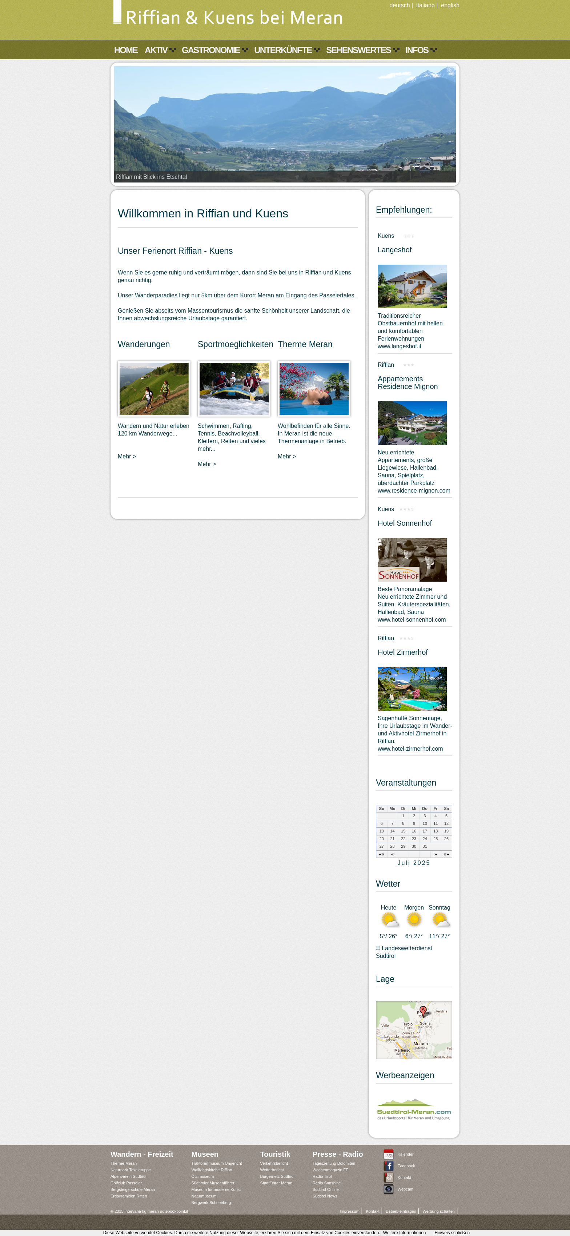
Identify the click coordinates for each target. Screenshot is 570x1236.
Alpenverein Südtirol (128, 1176)
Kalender (406, 1154)
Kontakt (404, 1177)
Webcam (405, 1189)
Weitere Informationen (404, 1232)
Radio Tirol (322, 1176)
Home (125, 50)
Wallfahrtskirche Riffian (212, 1170)
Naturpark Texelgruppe (131, 1170)
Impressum (349, 1211)
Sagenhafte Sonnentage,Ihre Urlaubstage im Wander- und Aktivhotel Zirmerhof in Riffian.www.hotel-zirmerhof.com (415, 733)
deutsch (400, 5)
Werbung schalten (438, 1211)
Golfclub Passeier (126, 1183)
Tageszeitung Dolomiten (334, 1163)
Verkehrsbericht (274, 1163)
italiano (425, 5)
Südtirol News (325, 1196)
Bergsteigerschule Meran (133, 1189)
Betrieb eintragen (401, 1211)
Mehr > (127, 456)
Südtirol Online (326, 1189)
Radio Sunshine (327, 1183)
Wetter (388, 883)
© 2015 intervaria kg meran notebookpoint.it (149, 1211)
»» (446, 854)
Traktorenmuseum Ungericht (217, 1163)
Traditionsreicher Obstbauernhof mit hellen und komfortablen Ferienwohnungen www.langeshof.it (410, 331)
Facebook (406, 1166)
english (450, 5)
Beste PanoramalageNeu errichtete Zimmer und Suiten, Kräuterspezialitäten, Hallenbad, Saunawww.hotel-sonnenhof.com (414, 604)
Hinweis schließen (452, 1232)
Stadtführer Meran (276, 1183)
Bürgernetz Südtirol (277, 1176)
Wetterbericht (272, 1170)
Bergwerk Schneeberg (211, 1202)
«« (382, 854)
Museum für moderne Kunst (216, 1189)
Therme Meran (124, 1163)
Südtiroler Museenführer (213, 1183)
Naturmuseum (204, 1196)
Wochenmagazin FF (330, 1170)
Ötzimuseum (203, 1176)
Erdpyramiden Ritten (129, 1196)
